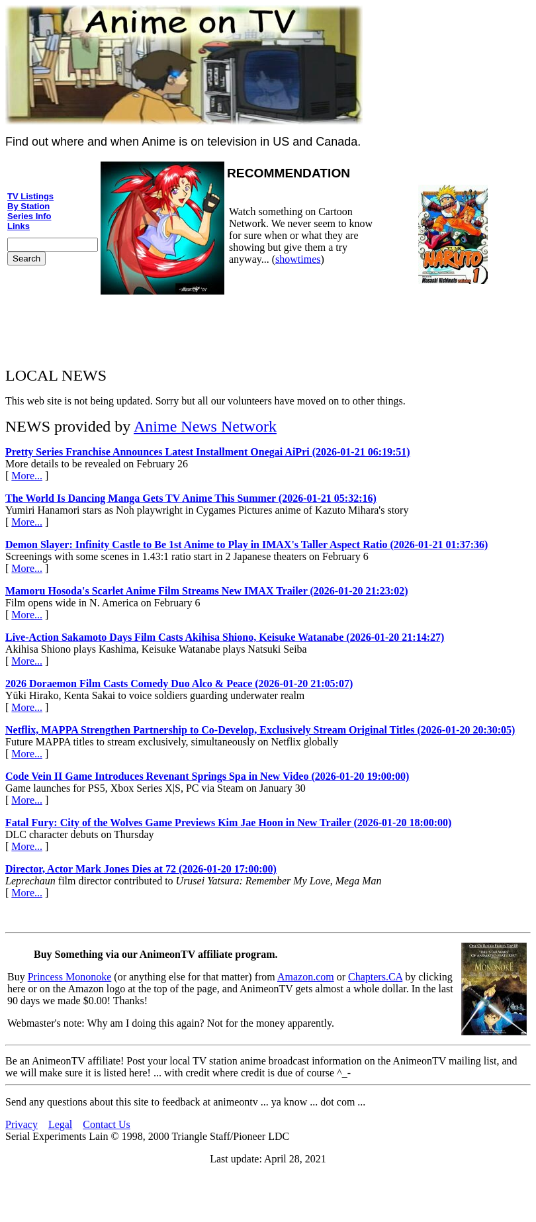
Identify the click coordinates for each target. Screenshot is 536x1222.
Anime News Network (205, 426)
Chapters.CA (375, 976)
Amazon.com (305, 976)
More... (26, 475)
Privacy (21, 1124)
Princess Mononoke (70, 976)
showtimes (297, 259)
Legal (60, 1124)
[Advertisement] (268, 326)
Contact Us (106, 1124)
